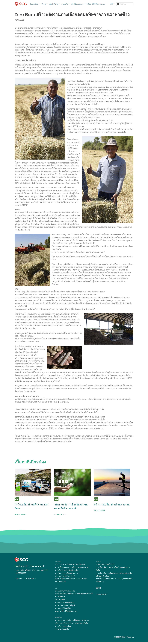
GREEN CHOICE (102, 576)
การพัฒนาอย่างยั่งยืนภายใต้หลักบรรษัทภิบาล (72, 620)
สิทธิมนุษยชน (60, 599)
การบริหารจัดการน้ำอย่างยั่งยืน (66, 570)
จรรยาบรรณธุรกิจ (62, 629)
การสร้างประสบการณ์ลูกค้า (65, 605)
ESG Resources (77, 4)
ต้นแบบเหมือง (60, 582)
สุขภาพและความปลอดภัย (65, 591)
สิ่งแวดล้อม (34, 4)
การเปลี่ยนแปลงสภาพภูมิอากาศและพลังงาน (71, 567)
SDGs (89, 4)
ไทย (111, 4)
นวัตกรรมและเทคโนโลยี (105, 564)
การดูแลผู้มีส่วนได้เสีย (63, 608)
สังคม (44, 4)
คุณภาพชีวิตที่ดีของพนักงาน (65, 611)
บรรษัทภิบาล (53, 4)
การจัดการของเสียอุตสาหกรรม (66, 573)
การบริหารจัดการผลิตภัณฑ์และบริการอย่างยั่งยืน (114, 573)
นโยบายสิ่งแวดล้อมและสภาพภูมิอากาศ (70, 564)
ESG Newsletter (98, 4)
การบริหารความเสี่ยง (63, 626)
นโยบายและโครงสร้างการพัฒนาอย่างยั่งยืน (71, 623)
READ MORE (20, 514)
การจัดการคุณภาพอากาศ (65, 576)
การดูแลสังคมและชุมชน (64, 602)
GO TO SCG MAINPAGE (25, 579)
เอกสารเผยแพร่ (101, 594)
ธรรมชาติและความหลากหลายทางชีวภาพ (71, 579)
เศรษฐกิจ (65, 4)
